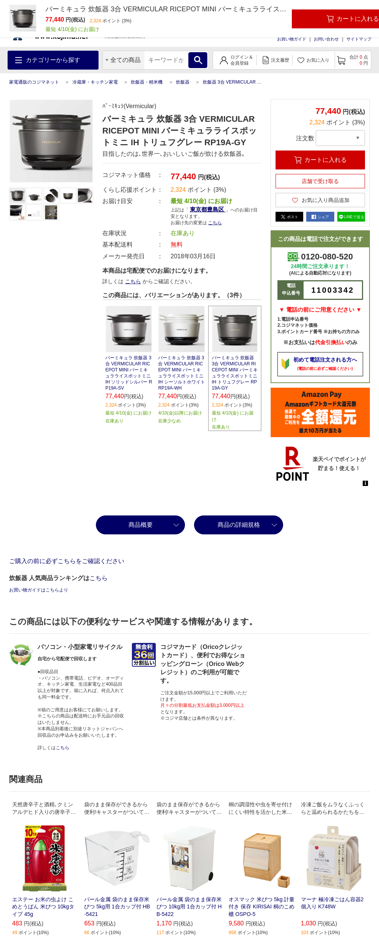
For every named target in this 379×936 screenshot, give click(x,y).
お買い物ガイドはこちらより (38, 590)
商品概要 (140, 525)
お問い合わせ (326, 39)
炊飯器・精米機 (147, 82)
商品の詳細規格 (239, 525)
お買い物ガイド (291, 39)
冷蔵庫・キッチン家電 (95, 82)
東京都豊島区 (208, 209)
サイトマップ (358, 39)
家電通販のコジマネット (34, 82)
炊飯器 (183, 82)
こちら (215, 222)
